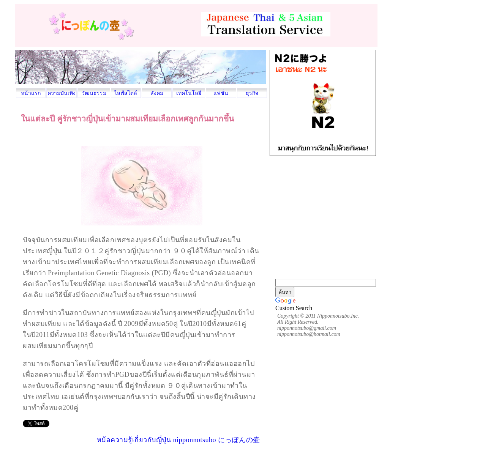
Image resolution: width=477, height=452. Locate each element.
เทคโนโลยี (188, 93)
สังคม (156, 93)
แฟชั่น (220, 93)
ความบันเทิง (61, 93)
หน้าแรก (31, 93)
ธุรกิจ (252, 93)
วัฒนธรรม (94, 93)
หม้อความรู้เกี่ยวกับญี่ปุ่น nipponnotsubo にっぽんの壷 (178, 440)
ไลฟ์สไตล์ (125, 93)
